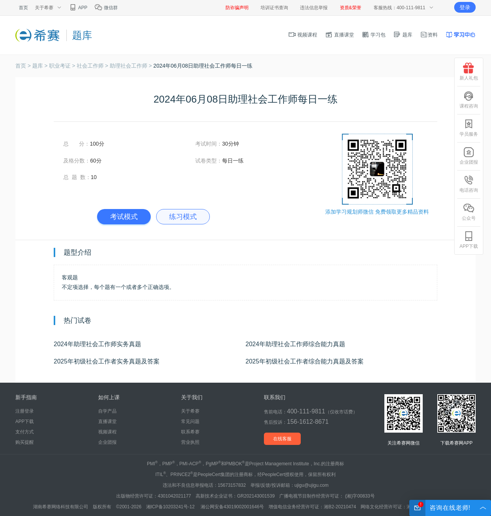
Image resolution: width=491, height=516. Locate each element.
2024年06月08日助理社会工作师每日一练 (202, 66)
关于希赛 (190, 411)
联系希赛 (190, 432)
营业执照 (190, 442)
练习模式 (183, 217)
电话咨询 (469, 184)
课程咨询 (469, 100)
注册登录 (24, 411)
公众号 (469, 212)
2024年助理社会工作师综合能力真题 (295, 344)
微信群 (106, 7)
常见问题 (190, 421)
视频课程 (303, 35)
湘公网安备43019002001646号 (232, 506)
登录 (465, 7)
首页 (23, 7)
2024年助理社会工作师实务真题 (97, 344)
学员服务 (469, 128)
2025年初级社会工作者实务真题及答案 (107, 361)
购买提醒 (24, 442)
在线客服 (282, 438)
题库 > (40, 66)
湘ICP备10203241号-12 (171, 506)
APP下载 (24, 421)
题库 (402, 35)
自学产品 (107, 411)
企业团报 (107, 442)
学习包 (374, 35)
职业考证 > (63, 66)
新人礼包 (469, 72)
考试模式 (124, 217)
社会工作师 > (93, 66)
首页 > (23, 66)
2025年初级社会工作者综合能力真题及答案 (305, 361)
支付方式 (24, 432)
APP (78, 7)
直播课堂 (339, 35)
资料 (429, 35)
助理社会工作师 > (131, 66)
